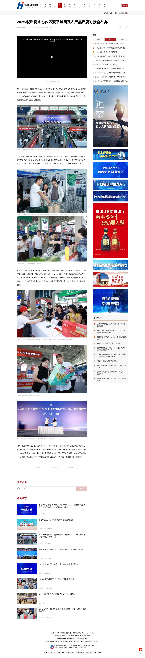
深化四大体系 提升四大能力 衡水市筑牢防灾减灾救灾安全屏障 (110, 77)
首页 (111, 13)
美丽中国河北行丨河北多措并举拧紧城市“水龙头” (111, 366)
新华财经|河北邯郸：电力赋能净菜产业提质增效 (111, 379)
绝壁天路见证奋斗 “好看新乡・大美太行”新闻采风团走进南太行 (111, 331)
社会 (116, 13)
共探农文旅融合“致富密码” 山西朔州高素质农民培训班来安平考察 (111, 349)
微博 (54, 468)
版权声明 (87, 635)
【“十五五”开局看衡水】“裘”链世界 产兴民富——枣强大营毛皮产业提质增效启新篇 (110, 68)
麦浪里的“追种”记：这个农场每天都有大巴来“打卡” (111, 373)
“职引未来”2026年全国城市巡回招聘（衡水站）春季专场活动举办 (110, 60)
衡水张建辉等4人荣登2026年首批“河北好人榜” (109, 56)
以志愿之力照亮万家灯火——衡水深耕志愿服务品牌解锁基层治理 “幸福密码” (110, 81)
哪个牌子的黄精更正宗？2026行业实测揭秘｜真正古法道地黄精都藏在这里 (111, 355)
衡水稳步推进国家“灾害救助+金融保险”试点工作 (110, 44)
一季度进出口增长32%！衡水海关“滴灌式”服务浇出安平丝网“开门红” (110, 48)
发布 (81, 489)
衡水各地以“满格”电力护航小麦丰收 (108, 343)
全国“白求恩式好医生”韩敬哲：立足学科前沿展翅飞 (111, 325)
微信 (71, 468)
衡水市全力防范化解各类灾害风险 (105, 64)
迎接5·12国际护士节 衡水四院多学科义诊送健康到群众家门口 (110, 73)
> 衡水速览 (121, 13)
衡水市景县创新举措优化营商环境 (105, 52)
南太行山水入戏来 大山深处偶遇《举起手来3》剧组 (111, 338)
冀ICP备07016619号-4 (52, 641)
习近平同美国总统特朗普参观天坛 (108, 361)
